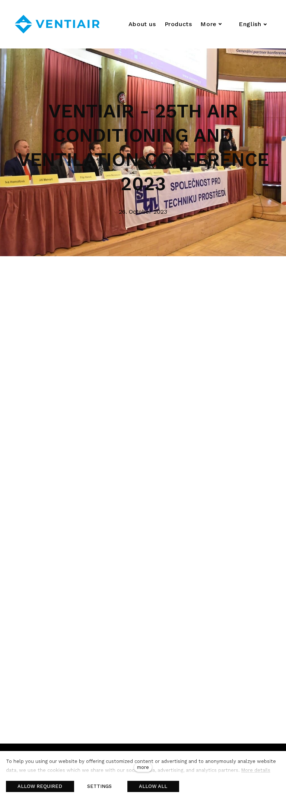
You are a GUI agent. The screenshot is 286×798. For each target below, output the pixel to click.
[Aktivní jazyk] (253, 24)
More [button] (211, 24)
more (143, 767)
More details (255, 770)
